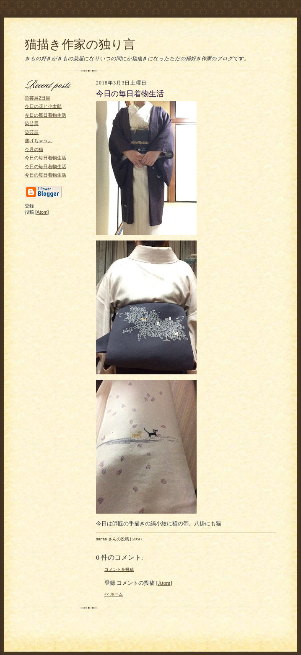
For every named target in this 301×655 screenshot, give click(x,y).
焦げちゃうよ (38, 140)
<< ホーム (113, 594)
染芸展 (32, 123)
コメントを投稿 (119, 569)
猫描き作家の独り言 (80, 44)
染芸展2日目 (37, 97)
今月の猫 (34, 149)
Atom (41, 212)
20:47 (137, 539)
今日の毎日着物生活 (45, 115)
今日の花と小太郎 (43, 106)
